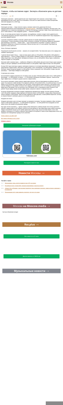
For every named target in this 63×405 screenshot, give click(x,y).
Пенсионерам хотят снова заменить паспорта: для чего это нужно (22, 192)
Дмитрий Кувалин (30, 28)
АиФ (10, 16)
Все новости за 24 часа (31, 236)
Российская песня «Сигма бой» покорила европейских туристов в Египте (24, 185)
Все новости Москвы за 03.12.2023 (10, 118)
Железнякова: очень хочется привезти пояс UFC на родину (20, 183)
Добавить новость (6, 121)
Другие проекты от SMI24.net (31, 256)
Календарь (4, 7)
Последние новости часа (31, 162)
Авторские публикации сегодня (31, 125)
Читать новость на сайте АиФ (9, 115)
